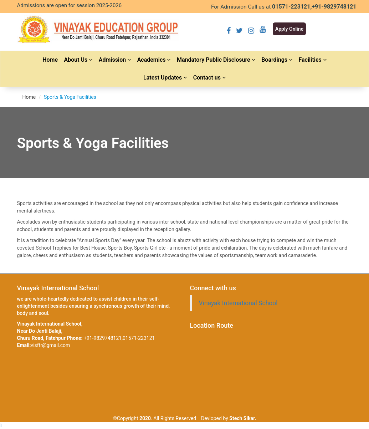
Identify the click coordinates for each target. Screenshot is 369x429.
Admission (115, 59)
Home (50, 59)
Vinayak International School (238, 303)
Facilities (312, 59)
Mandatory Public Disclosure (216, 59)
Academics (154, 59)
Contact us (209, 77)
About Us (78, 59)
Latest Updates (165, 77)
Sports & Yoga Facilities (70, 97)
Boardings (276, 59)
